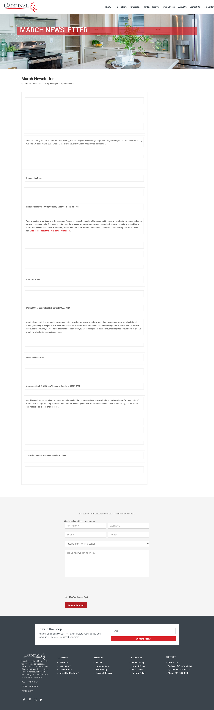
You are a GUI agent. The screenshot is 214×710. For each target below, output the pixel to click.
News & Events (168, 7)
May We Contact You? (78, 597)
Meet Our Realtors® (69, 673)
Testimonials (66, 669)
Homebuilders (120, 7)
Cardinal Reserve (151, 7)
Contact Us (195, 7)
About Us (182, 7)
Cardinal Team (30, 84)
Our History (65, 666)
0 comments (68, 84)
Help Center (208, 7)
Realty (108, 7)
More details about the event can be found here (50, 231)
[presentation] (85, 587)
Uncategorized (55, 84)
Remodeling (135, 7)
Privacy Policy (138, 673)
